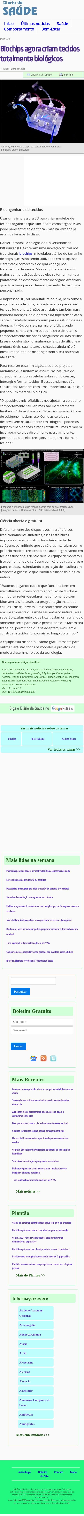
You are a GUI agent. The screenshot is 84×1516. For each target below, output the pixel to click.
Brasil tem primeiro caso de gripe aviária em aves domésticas (40, 1249)
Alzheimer (26, 1390)
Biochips (12, 739)
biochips (26, 253)
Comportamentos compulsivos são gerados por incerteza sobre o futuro (39, 952)
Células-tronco (69, 739)
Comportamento (19, 29)
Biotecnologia (38, 739)
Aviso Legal (24, 1472)
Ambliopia (26, 1414)
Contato (58, 1472)
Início (9, 23)
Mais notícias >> (28, 1191)
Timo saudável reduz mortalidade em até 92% (28, 943)
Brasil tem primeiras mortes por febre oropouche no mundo (40, 1230)
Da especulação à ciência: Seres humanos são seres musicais (40, 1123)
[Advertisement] (54, 181)
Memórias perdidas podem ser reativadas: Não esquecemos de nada (38, 871)
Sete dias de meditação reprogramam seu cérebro (29, 897)
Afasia (23, 1343)
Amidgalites (26, 1423)
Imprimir (68, 74)
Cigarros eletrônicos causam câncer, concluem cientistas (38, 1131)
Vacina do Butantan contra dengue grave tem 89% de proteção (41, 1222)
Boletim (42, 1472)
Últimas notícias (35, 23)
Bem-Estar (50, 29)
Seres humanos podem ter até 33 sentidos (26, 880)
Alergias (24, 1371)
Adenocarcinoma (30, 1334)
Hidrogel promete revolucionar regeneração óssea (29, 960)
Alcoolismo (26, 1362)
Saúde (62, 23)
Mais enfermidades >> (33, 1435)
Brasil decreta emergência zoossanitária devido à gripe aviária (41, 1256)
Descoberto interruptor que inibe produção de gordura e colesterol (37, 888)
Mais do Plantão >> (30, 1275)
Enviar (18, 1046)
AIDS (23, 1353)
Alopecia (24, 1381)
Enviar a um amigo (41, 74)
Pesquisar (20, 991)
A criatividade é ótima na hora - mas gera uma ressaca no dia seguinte (39, 920)
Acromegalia (27, 1325)
